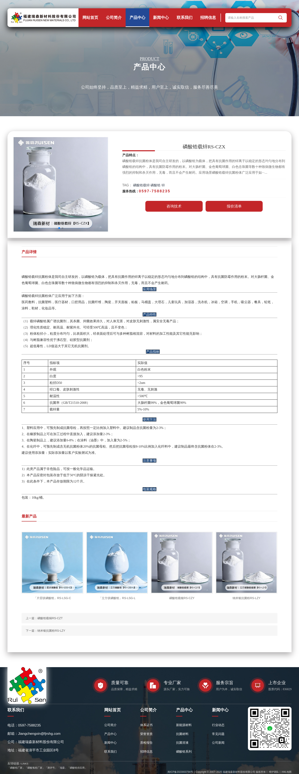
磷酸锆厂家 (16, 767)
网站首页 (90, 17)
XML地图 (286, 771)
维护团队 (273, 771)
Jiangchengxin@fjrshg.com (39, 734)
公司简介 (114, 17)
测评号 (51, 767)
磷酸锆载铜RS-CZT (49, 618)
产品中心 (137, 17)
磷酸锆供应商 (77, 767)
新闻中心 (161, 17)
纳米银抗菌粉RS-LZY (51, 630)
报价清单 (234, 206)
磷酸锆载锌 (141, 185)
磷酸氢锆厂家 (34, 767)
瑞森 (62, 767)
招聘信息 (208, 17)
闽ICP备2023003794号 (180, 771)
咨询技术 (174, 206)
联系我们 (184, 17)
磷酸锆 (156, 185)
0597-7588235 (29, 725)
